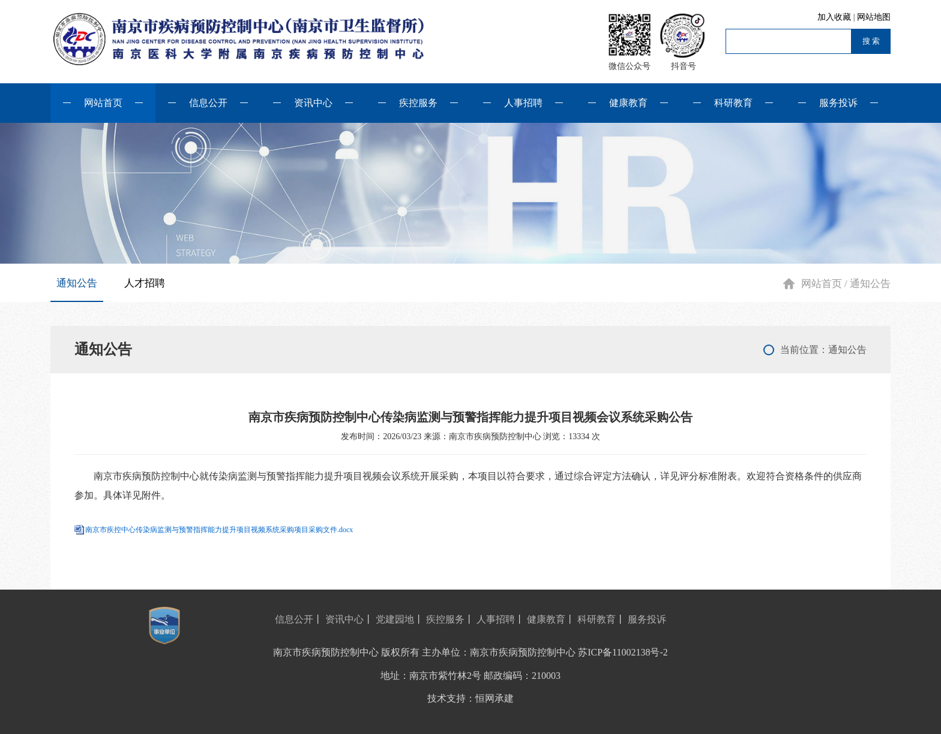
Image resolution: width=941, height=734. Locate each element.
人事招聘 (523, 103)
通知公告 (76, 283)
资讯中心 (313, 103)
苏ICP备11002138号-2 (623, 652)
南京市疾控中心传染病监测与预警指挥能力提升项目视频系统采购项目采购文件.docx (219, 529)
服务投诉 (838, 103)
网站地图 (874, 17)
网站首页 (103, 103)
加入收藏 (835, 17)
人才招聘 (144, 283)
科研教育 (733, 103)
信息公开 (208, 103)
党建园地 (395, 619)
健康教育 (628, 103)
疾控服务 (418, 103)
